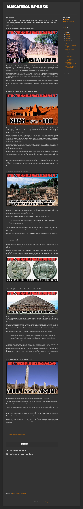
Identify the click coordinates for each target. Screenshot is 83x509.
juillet (67, 43)
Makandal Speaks (27, 7)
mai (67, 71)
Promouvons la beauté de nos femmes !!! (70, 67)
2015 (66, 31)
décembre (68, 34)
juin (66, 70)
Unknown (67, 19)
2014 (66, 32)
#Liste (17, 445)
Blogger (47, 501)
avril (67, 73)
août (67, 42)
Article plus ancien (54, 491)
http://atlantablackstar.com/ (17, 434)
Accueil (32, 491)
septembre (68, 40)
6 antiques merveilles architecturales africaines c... (69, 55)
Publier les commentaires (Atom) (19, 493)
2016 (66, 29)
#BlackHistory (13, 445)
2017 (66, 27)
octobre (67, 38)
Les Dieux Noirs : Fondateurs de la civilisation (69, 59)
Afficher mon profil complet (68, 21)
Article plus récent (10, 491)
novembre (68, 36)
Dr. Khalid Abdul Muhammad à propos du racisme (70, 63)
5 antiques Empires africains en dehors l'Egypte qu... (70, 51)
